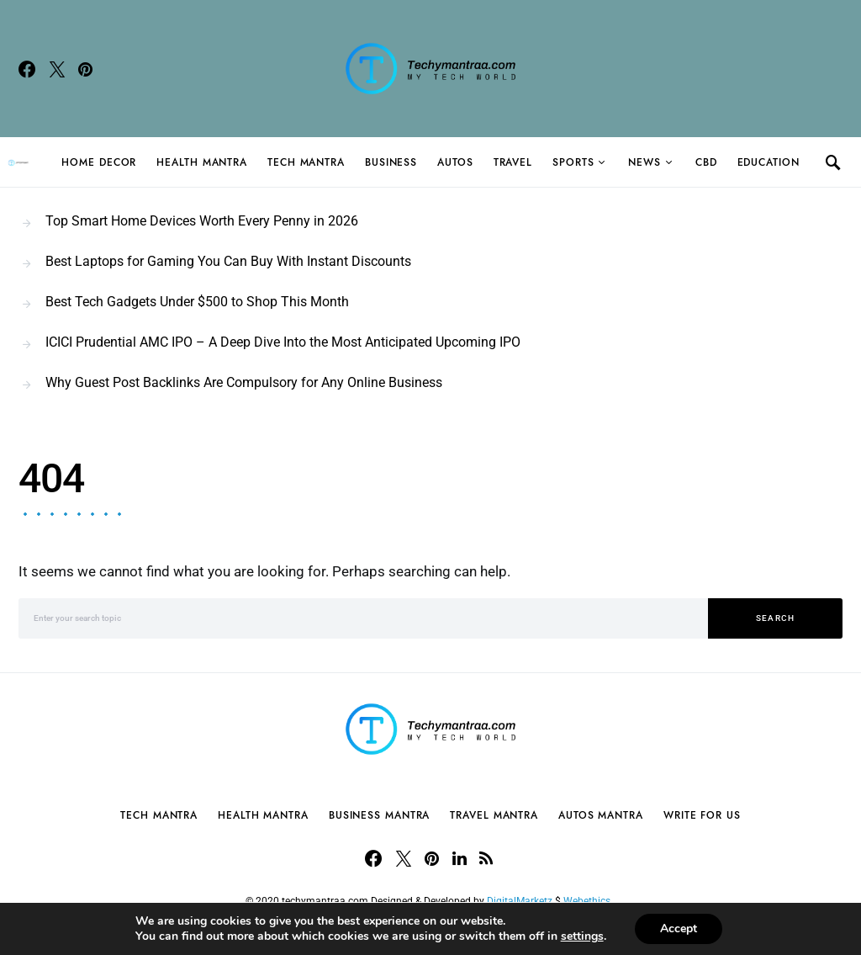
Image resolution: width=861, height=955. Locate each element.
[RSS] (486, 858)
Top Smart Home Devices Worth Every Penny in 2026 (201, 221)
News (644, 162)
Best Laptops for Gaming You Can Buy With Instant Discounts (228, 261)
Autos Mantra (600, 815)
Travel (513, 162)
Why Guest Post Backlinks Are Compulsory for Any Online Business (243, 382)
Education (768, 162)
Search (775, 618)
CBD (706, 162)
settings (582, 936)
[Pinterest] (85, 69)
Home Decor (98, 162)
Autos (455, 162)
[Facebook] (26, 69)
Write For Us (702, 815)
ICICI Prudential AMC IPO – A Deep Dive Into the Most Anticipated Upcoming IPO (282, 342)
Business (391, 162)
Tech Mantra (306, 162)
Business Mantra (379, 815)
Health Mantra (201, 162)
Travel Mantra (494, 815)
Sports (573, 162)
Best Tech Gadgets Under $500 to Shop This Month (197, 302)
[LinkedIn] (459, 858)
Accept (678, 928)
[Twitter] (57, 69)
